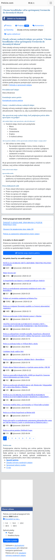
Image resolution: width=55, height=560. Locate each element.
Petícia (8, 25)
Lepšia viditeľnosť (12, 34)
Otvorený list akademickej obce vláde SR (18, 229)
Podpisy (22, 25)
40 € (7, 526)
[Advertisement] (17, 493)
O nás (8, 467)
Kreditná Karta (13, 535)
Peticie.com (7, 2)
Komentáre (38, 25)
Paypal (10, 533)
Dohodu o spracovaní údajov (20, 85)
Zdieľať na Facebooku (14, 18)
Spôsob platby (8, 530)
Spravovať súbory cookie (16, 465)
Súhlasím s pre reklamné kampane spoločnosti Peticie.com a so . (16, 550)
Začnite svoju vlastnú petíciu (27, 253)
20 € (21, 523)
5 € (6, 523)
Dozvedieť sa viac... (11, 519)
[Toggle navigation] (51, 3)
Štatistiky (8, 30)
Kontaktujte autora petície (12, 100)
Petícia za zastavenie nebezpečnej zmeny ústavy (21, 234)
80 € (15, 526)
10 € (14, 523)
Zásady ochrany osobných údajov (30, 30)
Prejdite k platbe (10, 540)
